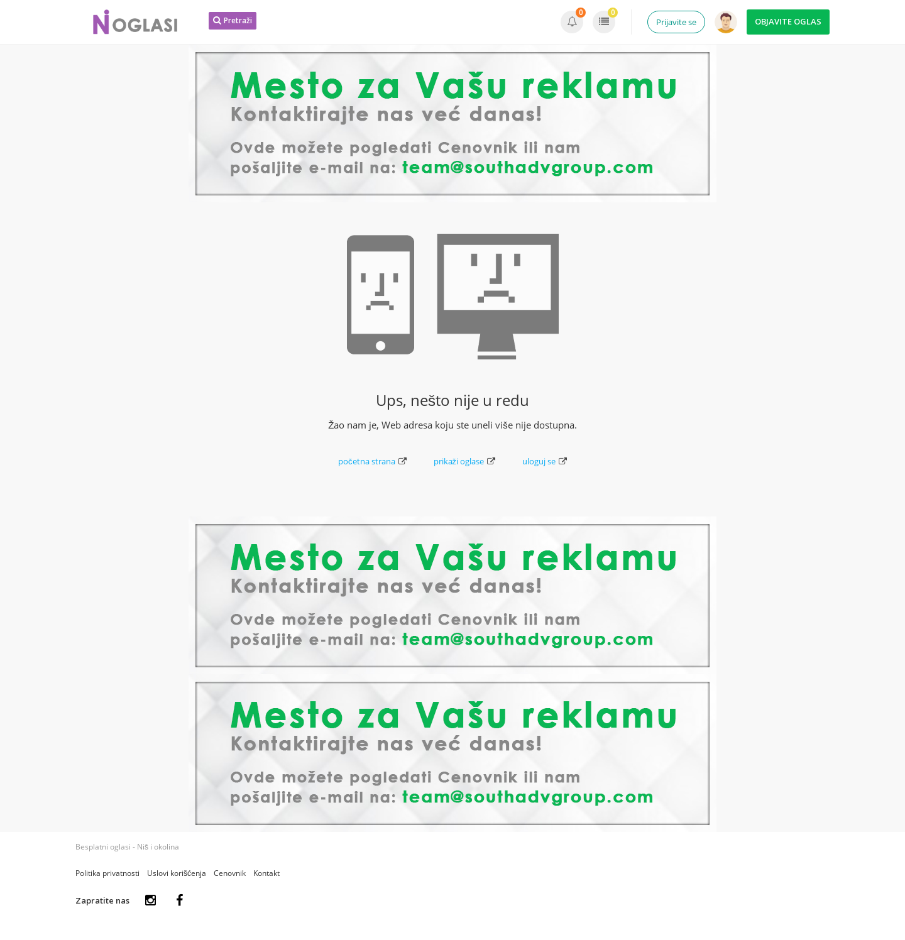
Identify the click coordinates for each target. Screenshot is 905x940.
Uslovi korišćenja (176, 873)
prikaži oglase (465, 461)
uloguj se (544, 461)
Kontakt (266, 873)
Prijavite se (676, 22)
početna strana (372, 461)
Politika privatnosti (107, 873)
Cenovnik (230, 873)
